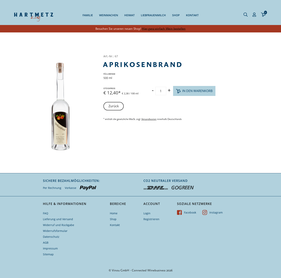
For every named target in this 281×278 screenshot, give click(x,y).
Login (146, 213)
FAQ (45, 213)
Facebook (186, 212)
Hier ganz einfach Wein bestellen (164, 29)
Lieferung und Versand (58, 219)
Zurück (113, 106)
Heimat (129, 15)
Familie (88, 15)
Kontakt (192, 15)
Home (113, 213)
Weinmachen (108, 15)
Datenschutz (51, 237)
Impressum (50, 248)
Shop (176, 15)
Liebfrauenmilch (153, 15)
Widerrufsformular (55, 231)
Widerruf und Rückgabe (58, 225)
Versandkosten (149, 119)
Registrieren (151, 219)
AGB (45, 242)
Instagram (212, 212)
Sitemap (48, 254)
